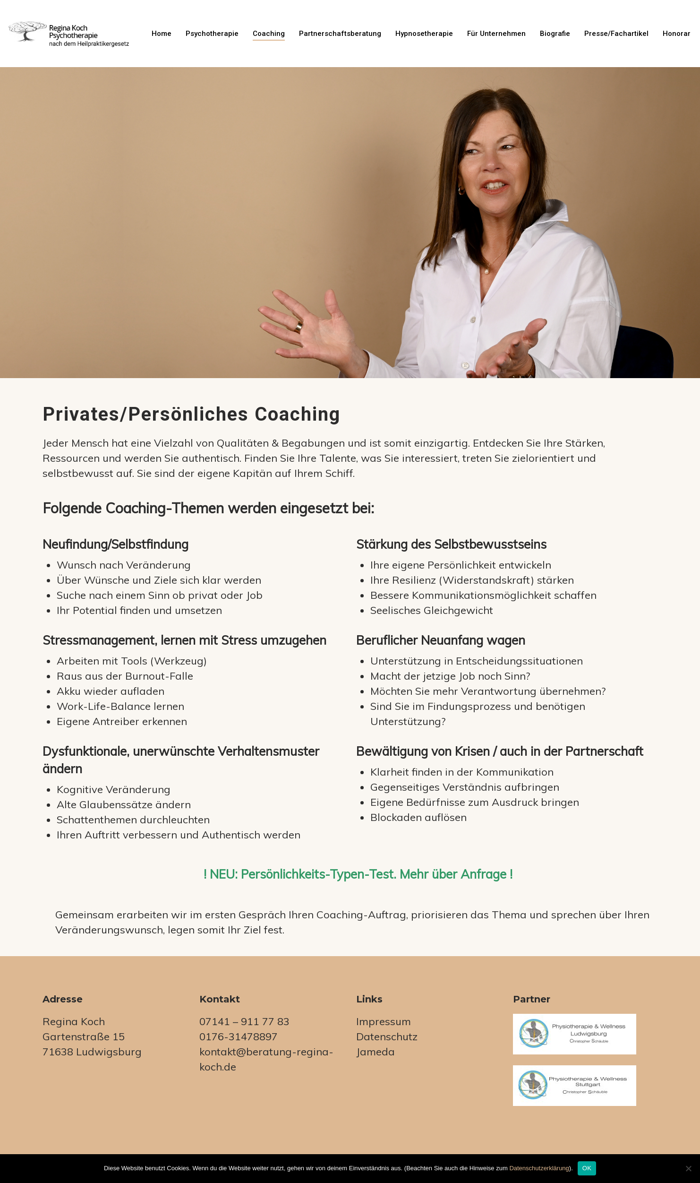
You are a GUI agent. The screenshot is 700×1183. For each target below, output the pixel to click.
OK (586, 1168)
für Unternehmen (496, 33)
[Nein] (688, 1168)
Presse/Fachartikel (616, 33)
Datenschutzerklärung (539, 1168)
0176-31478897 (238, 1036)
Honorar (677, 33)
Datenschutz (387, 1036)
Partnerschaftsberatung (340, 33)
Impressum (383, 1021)
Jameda (375, 1051)
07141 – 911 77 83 (244, 1021)
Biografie (555, 33)
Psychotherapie (212, 33)
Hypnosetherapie (424, 33)
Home (161, 33)
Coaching (269, 33)
